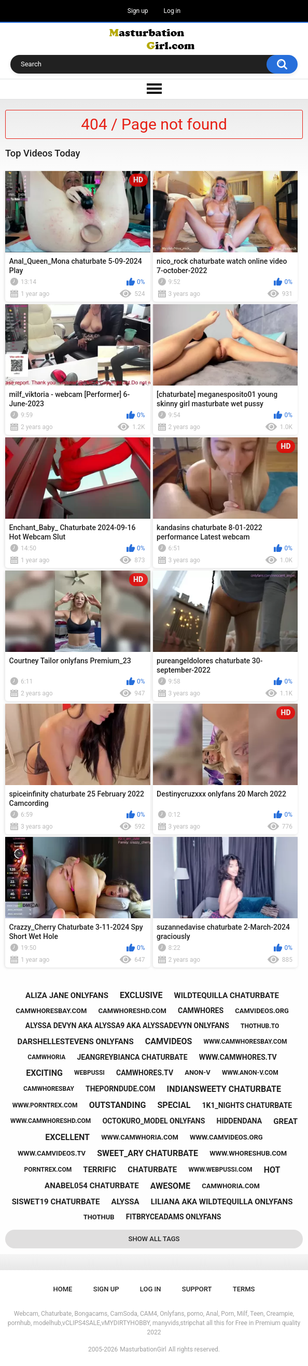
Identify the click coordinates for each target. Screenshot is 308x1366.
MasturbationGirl (143, 1349)
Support (197, 1289)
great (285, 1121)
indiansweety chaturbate (224, 1089)
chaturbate (152, 1169)
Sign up (138, 11)
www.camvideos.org (226, 1137)
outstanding (117, 1105)
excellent (67, 1137)
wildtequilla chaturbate (226, 995)
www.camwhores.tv (238, 1057)
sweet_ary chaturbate (147, 1153)
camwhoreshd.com (132, 1011)
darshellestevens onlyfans (76, 1041)
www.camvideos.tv (52, 1153)
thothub (99, 1217)
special (174, 1105)
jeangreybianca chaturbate (132, 1057)
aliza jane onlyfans (66, 995)
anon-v (198, 1072)
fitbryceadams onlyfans (173, 1217)
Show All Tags (154, 1239)
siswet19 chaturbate (56, 1201)
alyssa (125, 1201)
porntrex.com (48, 1169)
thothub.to (260, 1026)
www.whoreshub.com (248, 1153)
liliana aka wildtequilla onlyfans (222, 1201)
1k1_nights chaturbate (247, 1105)
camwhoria (46, 1057)
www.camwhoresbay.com (245, 1041)
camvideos (168, 1041)
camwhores (200, 1010)
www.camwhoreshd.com (50, 1121)
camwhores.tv (144, 1073)
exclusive (141, 995)
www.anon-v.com (250, 1072)
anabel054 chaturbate (92, 1185)
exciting (44, 1073)
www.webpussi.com (220, 1169)
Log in (172, 11)
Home (63, 1289)
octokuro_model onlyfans (153, 1121)
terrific (99, 1169)
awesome (170, 1186)
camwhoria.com (231, 1186)
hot (272, 1170)
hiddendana (239, 1121)
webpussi (89, 1072)
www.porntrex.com (45, 1105)
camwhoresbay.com (51, 1011)
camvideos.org (262, 1011)
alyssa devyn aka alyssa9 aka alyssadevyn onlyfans (127, 1025)
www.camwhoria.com (139, 1137)
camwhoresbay (48, 1088)
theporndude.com (120, 1089)
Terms (244, 1289)
